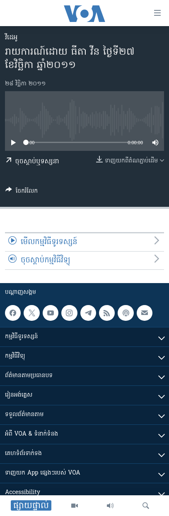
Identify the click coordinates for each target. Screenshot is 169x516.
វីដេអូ (11, 38)
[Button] (21, 192)
